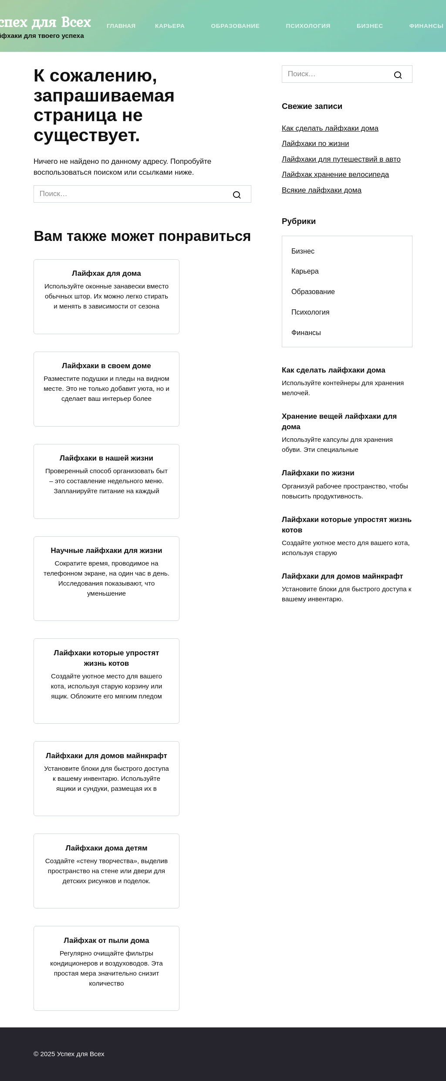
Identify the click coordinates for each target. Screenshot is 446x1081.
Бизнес (370, 26)
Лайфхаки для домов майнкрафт (106, 755)
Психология (308, 26)
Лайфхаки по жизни (315, 143)
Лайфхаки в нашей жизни (106, 458)
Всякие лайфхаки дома (322, 190)
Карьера (170, 26)
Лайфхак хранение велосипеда (335, 174)
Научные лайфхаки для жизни (106, 550)
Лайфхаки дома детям (106, 848)
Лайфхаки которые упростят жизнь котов (106, 657)
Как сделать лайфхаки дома (330, 128)
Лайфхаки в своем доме (106, 366)
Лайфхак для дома (106, 273)
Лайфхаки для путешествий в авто (341, 159)
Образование (235, 26)
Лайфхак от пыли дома (106, 940)
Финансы (426, 26)
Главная (121, 26)
